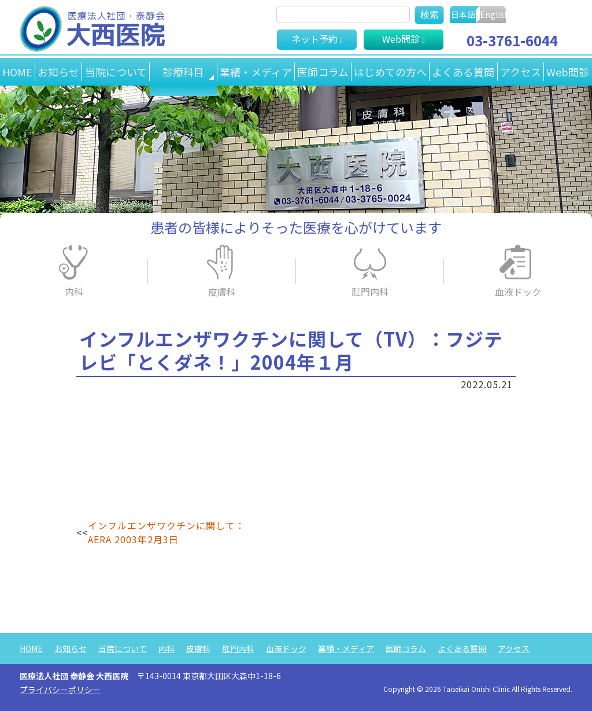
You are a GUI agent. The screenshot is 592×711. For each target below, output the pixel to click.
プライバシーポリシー (60, 689)
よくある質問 (461, 71)
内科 (74, 292)
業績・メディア (250, 71)
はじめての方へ (386, 71)
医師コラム (318, 71)
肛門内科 (370, 292)
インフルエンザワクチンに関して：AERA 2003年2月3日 (166, 532)
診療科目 (181, 71)
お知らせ (60, 71)
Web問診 (567, 71)
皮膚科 (222, 292)
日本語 (476, 14)
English (546, 14)
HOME (18, 71)
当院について (118, 71)
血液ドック (518, 292)
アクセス (518, 71)
